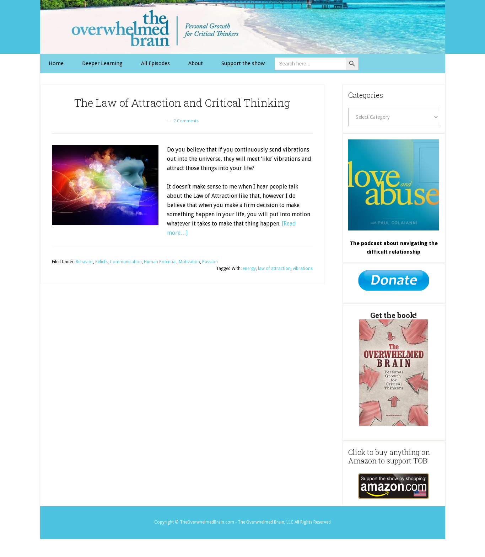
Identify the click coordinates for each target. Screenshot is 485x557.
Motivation (189, 261)
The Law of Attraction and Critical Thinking (182, 103)
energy (249, 268)
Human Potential (160, 261)
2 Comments (186, 120)
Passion (210, 261)
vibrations (303, 268)
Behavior (84, 261)
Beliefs (101, 261)
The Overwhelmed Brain (242, 27)
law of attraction (274, 268)
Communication (126, 261)
